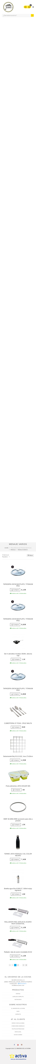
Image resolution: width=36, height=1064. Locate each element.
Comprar (15, 590)
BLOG (18, 1011)
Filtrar (30, 555)
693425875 (22, 983)
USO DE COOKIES (18, 1034)
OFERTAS (18, 993)
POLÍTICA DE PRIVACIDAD (18, 1029)
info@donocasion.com (18, 985)
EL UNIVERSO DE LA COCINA (18, 1008)
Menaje (13, 550)
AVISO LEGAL (18, 1031)
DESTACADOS (18, 999)
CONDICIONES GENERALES (18, 1026)
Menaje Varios (23, 550)
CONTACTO (18, 1014)
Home (6, 548)
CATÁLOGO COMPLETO (18, 996)
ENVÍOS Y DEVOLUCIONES (18, 1023)
